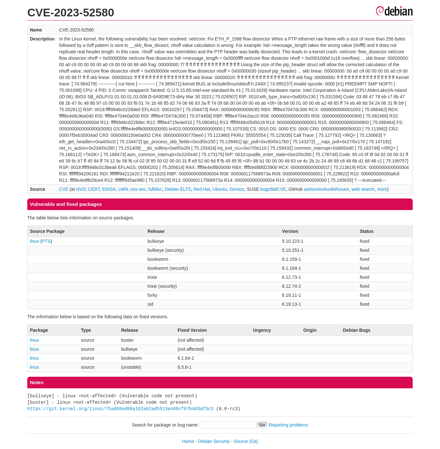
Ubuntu (220, 189)
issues (342, 189)
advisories (314, 189)
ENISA (109, 189)
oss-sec (138, 189)
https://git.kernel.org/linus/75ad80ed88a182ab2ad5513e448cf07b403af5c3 (120, 409)
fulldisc (155, 189)
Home (188, 441)
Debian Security (214, 441)
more (382, 189)
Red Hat (202, 189)
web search (363, 189)
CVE (63, 189)
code (330, 189)
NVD (81, 189)
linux (34, 241)
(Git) (253, 441)
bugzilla (267, 189)
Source (241, 441)
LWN (123, 189)
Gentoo (237, 189)
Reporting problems (288, 424)
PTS (46, 241)
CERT (94, 189)
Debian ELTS (178, 189)
